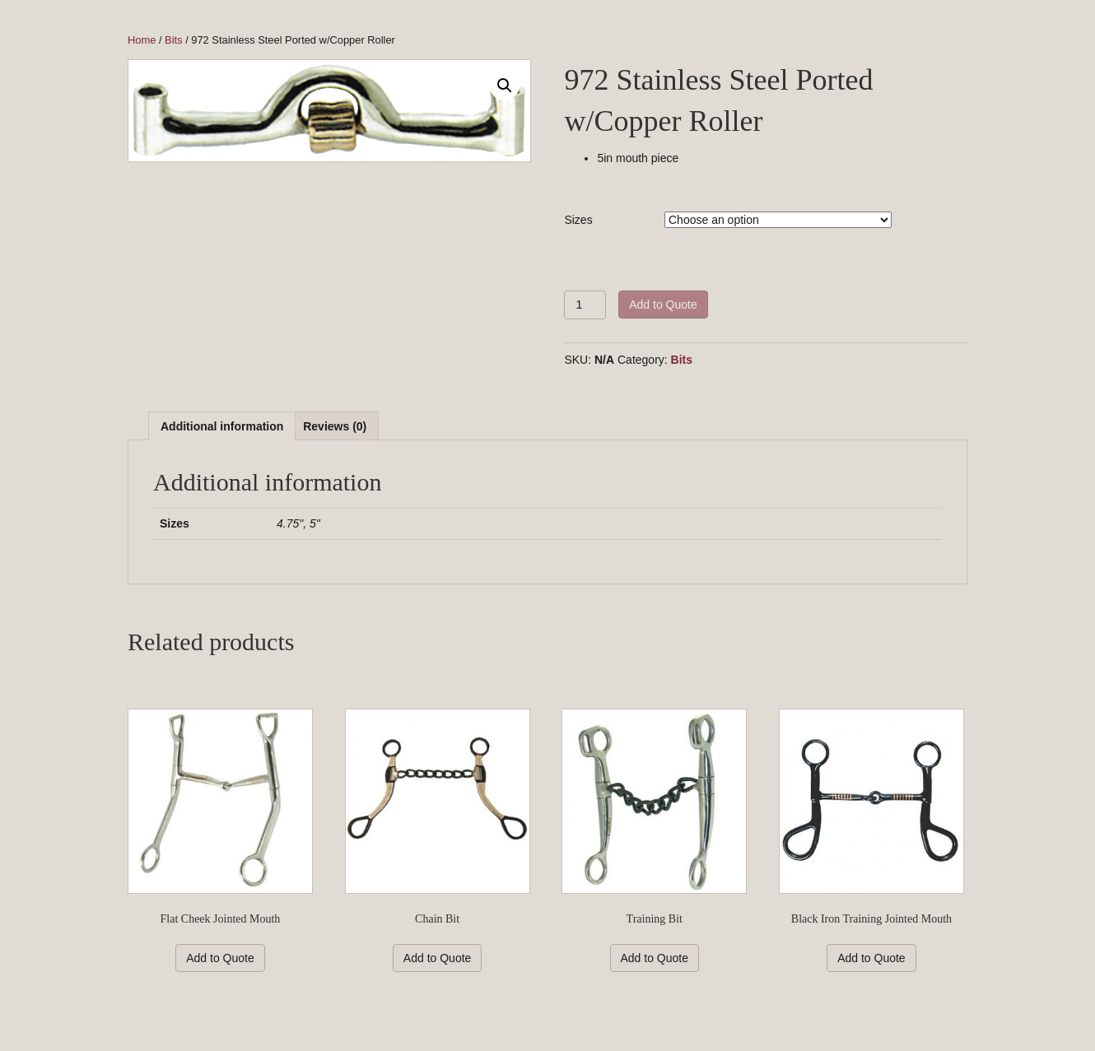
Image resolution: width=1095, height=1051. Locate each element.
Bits (173, 40)
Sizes (578, 219)
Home (142, 40)
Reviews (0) (334, 426)
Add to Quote (663, 304)
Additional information (222, 426)
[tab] (222, 426)
